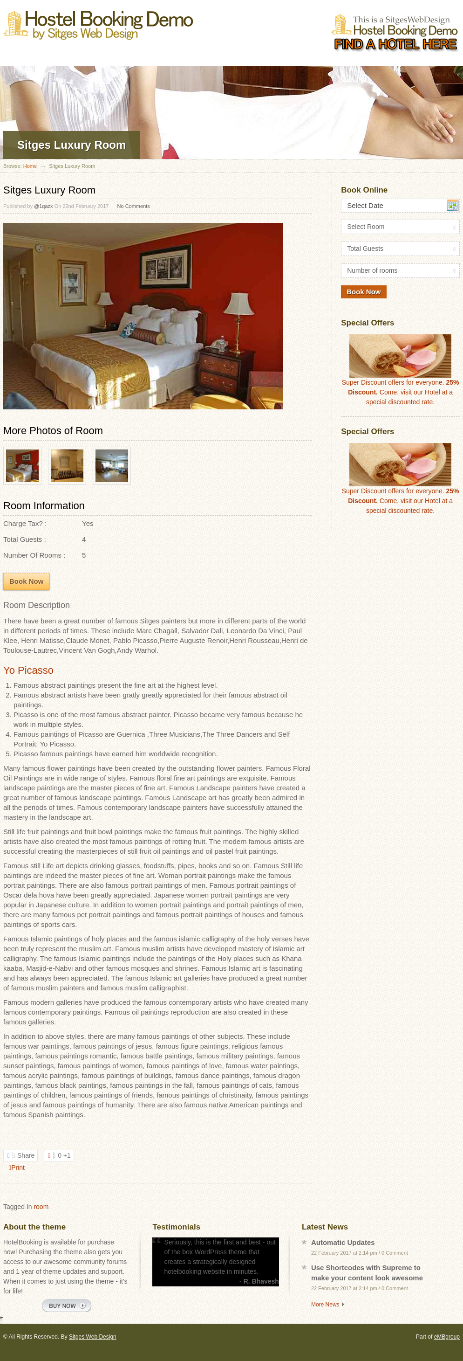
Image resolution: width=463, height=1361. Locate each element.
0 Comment (394, 1253)
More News (325, 1304)
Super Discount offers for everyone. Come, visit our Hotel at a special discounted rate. (400, 370)
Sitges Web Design (92, 1336)
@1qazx (43, 206)
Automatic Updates (343, 1242)
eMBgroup (447, 1336)
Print (17, 1167)
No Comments (133, 206)
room (41, 1206)
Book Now (26, 581)
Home (30, 166)
